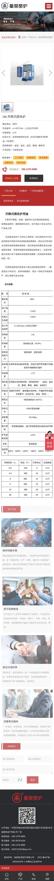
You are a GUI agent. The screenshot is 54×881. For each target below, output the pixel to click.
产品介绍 (8, 191)
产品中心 (32, 37)
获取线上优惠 (11, 178)
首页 (24, 37)
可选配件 (23, 191)
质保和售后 (8, 201)
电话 (34, 875)
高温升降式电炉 (9, 37)
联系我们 (34, 178)
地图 (47, 875)
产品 (20, 875)
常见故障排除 (23, 201)
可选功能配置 (37, 191)
